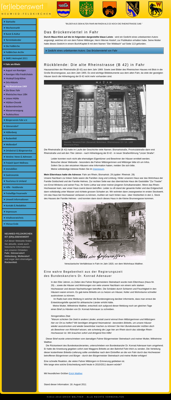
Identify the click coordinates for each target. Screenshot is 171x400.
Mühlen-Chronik (13, 102)
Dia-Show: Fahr (13, 90)
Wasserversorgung (14, 110)
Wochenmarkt (13, 27)
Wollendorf (11, 144)
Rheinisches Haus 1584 (16, 94)
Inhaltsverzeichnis (14, 217)
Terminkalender (13, 40)
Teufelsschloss (12, 114)
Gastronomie (12, 175)
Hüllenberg (11, 132)
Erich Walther (76, 373)
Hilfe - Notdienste (14, 187)
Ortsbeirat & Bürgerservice (19, 150)
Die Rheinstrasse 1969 (16, 86)
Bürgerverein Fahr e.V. (16, 120)
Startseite (10, 21)
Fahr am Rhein (13, 64)
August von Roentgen (16, 70)
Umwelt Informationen (17, 199)
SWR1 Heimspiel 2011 (17, 58)
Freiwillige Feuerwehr (16, 193)
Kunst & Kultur (13, 33)
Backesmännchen (14, 106)
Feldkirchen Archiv (15, 52)
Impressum (98, 169)
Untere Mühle (12, 98)
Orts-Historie (12, 82)
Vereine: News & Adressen (19, 156)
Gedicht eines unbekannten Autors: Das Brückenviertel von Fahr (82, 50)
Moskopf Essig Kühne (16, 78)
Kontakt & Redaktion (16, 205)
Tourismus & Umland (16, 181)
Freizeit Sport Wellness (17, 162)
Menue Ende (12, 223)
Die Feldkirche (13, 46)
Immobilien (11, 168)
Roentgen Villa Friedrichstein (19, 74)
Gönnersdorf (12, 126)
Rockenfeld (11, 138)
